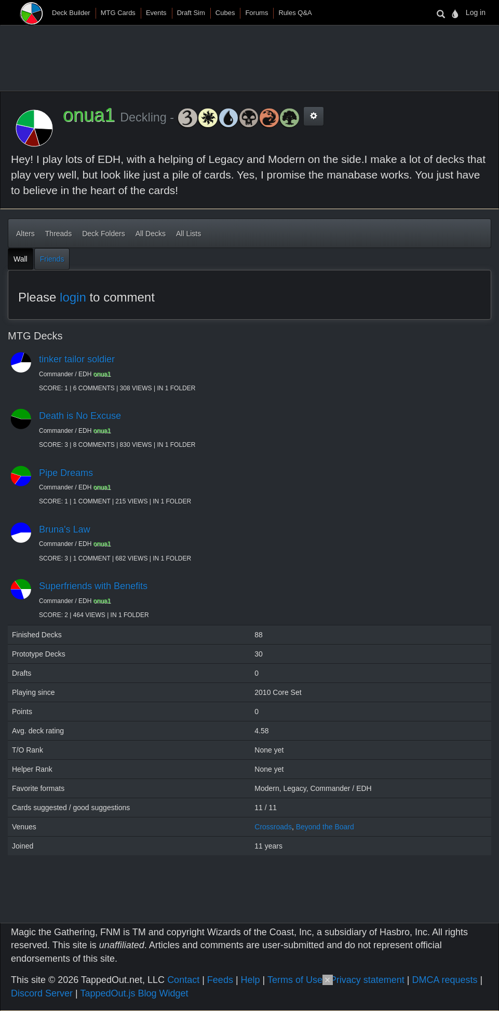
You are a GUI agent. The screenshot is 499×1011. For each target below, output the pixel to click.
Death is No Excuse (80, 416)
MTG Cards (118, 13)
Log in (475, 12)
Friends (52, 259)
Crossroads (273, 827)
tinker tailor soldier (77, 359)
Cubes (225, 13)
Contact (183, 980)
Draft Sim (191, 13)
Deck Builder (71, 13)
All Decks (151, 233)
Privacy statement (367, 980)
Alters (25, 233)
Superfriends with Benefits (93, 586)
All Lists (188, 233)
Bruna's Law (64, 529)
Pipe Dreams (66, 473)
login (73, 297)
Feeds (220, 980)
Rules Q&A (295, 13)
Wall (21, 259)
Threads (58, 233)
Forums (256, 13)
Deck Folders (103, 233)
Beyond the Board (325, 827)
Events (156, 13)
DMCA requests (444, 980)
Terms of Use (294, 980)
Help (250, 980)
